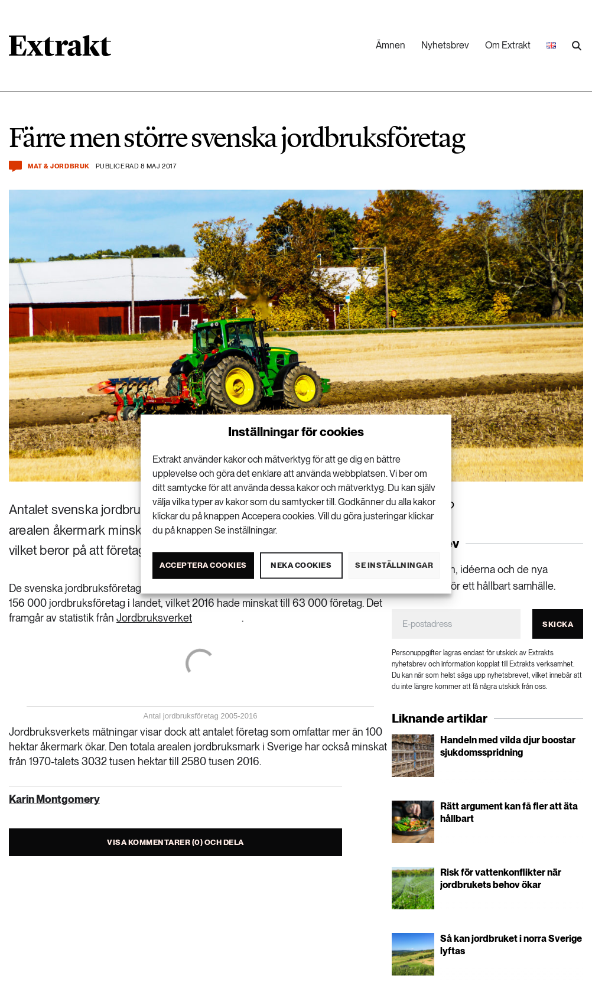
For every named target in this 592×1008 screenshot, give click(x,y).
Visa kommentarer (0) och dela (175, 842)
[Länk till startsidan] (60, 49)
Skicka (557, 624)
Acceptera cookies (203, 565)
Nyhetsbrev (445, 45)
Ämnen (390, 45)
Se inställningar (394, 565)
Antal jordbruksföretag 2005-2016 (201, 715)
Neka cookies (301, 565)
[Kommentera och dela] (15, 166)
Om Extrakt (508, 45)
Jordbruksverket (154, 618)
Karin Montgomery (54, 799)
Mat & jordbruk (59, 166)
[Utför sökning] (577, 46)
